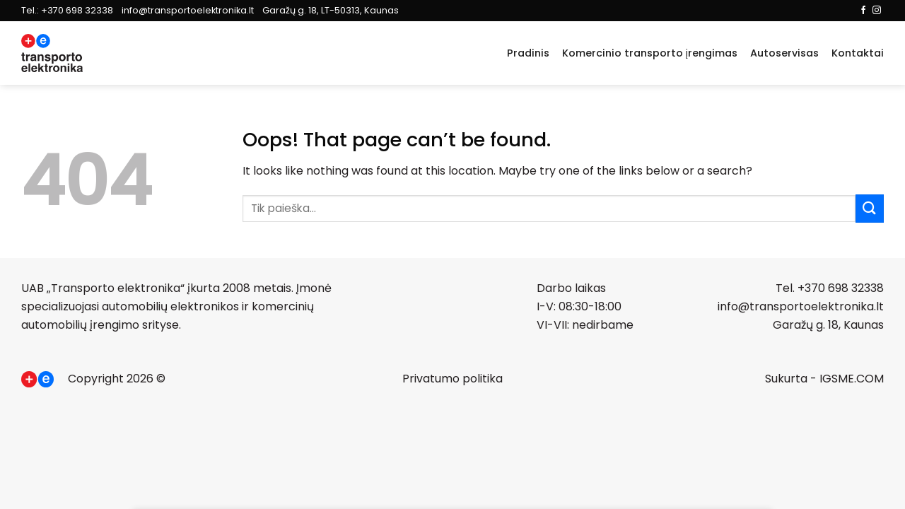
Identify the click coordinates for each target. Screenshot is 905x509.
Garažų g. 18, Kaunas (828, 325)
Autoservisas (784, 53)
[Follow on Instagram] (876, 11)
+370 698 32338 (77, 10)
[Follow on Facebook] (863, 11)
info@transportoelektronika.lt (188, 10)
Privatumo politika (452, 378)
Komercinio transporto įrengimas (649, 53)
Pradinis (528, 53)
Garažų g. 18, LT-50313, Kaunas (330, 10)
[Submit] (870, 208)
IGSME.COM (851, 378)
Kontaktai (857, 53)
